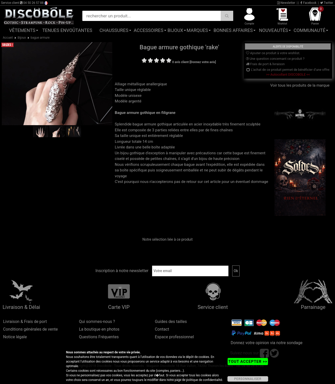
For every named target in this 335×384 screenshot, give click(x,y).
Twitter (326, 3)
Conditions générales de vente (30, 329)
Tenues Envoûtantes (67, 30)
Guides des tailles (171, 321)
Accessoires (148, 30)
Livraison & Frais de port (25, 321)
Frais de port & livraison (265, 64)
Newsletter (286, 3)
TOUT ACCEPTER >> (247, 361)
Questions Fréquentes (99, 336)
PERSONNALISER (247, 379)
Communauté (309, 30)
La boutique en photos (99, 329)
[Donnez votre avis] (203, 62)
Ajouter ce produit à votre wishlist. (273, 53)
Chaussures (113, 30)
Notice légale (15, 336)
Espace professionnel (174, 336)
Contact (162, 329)
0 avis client (180, 62)
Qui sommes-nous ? (97, 321)
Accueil (8, 37)
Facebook (308, 3)
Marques (197, 30)
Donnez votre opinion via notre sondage (267, 342)
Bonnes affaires (233, 30)
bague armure (40, 37)
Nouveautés (273, 30)
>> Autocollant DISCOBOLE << (288, 74)
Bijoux (175, 30)
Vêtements (22, 30)
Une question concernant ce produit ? (275, 59)
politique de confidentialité (204, 380)
